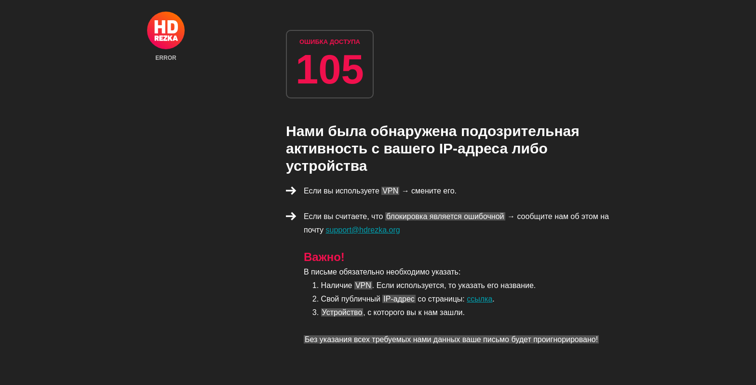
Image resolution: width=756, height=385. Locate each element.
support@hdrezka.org (363, 230)
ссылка (479, 299)
